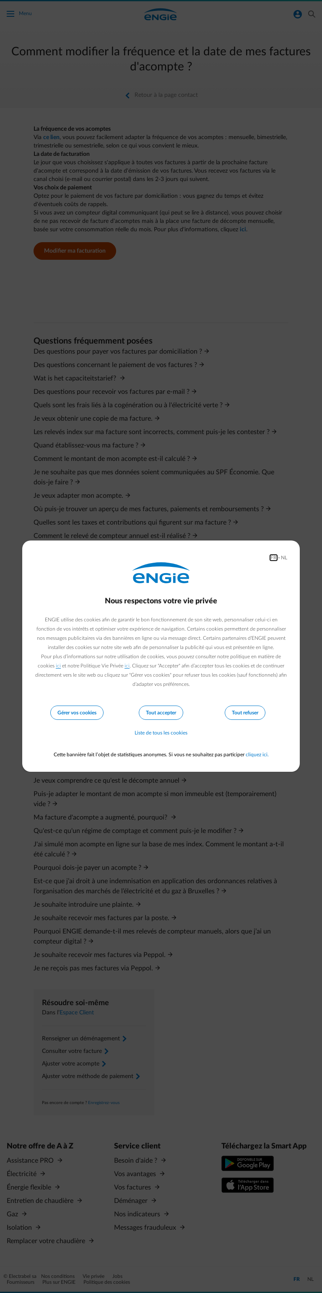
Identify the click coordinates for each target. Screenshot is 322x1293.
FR (273, 557)
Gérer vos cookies (76, 712)
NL (284, 557)
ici (58, 665)
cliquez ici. (257, 754)
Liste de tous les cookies (161, 732)
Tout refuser (245, 712)
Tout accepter (161, 712)
